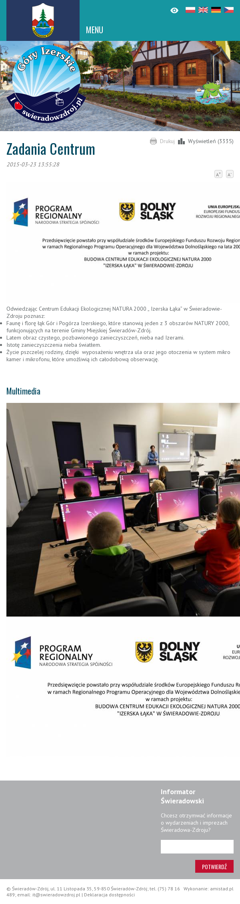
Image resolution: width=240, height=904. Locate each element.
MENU (94, 30)
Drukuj (167, 141)
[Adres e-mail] (197, 846)
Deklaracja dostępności (109, 895)
